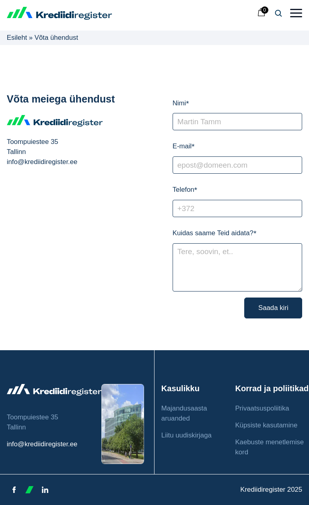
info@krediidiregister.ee (42, 444)
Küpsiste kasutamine (266, 425)
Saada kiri (273, 308)
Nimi (181, 103)
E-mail (184, 146)
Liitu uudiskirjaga (186, 435)
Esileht (17, 37)
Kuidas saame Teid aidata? (215, 233)
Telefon (185, 190)
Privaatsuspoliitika (262, 408)
